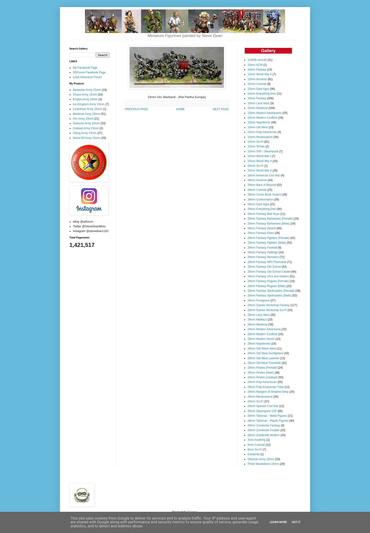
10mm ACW (255, 65)
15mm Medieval (258, 108)
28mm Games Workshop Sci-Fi (267, 310)
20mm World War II (260, 170)
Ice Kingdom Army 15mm (89, 104)
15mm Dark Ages (258, 89)
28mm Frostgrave (259, 300)
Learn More (278, 522)
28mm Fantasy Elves (261, 233)
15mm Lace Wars (259, 103)
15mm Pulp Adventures (262, 132)
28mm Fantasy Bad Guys (263, 214)
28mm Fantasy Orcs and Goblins (268, 276)
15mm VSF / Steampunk (263, 151)
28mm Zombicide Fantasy (264, 425)
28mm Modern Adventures (264, 329)
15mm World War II (260, 161)
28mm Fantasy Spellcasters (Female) (271, 290)
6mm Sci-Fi (255, 449)
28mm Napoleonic (259, 343)
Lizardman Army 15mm (87, 109)
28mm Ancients (257, 180)
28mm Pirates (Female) (262, 367)
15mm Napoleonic (259, 122)
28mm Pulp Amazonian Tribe (266, 387)
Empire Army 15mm (85, 99)
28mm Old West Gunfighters (265, 353)
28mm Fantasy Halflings (263, 252)
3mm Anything (256, 439)
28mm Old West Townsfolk (264, 363)
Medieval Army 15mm (86, 114)
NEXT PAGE (221, 109)
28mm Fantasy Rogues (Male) (267, 286)
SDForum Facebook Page (89, 72)
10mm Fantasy (257, 69)
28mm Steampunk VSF (262, 411)
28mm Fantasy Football (262, 247)
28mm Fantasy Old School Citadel (269, 271)
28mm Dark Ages (258, 204)
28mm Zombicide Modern (264, 435)
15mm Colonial (257, 84)
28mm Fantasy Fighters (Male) (267, 242)
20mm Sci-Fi (255, 165)
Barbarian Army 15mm (87, 90)
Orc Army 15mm (83, 118)
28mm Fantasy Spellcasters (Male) (269, 295)
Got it (296, 522)
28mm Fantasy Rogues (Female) (268, 281)
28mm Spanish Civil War (263, 406)
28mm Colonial (257, 190)
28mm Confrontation (260, 199)
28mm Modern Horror (261, 339)
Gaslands (254, 454)
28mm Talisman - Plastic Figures (268, 420)
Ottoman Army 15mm (261, 459)
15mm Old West (258, 127)
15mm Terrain (256, 146)
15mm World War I (259, 156)
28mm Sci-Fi (255, 401)
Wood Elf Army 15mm (86, 138)
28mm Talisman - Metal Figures (267, 415)
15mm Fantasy (257, 98)
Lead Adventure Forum (87, 77)
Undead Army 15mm (86, 128)
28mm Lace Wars (259, 314)
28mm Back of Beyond (262, 185)
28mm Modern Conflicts (263, 334)
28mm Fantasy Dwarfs (262, 228)
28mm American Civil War (264, 175)
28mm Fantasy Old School (264, 266)
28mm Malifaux (257, 319)
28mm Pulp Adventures (262, 382)
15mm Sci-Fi (255, 141)
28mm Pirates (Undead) (263, 377)
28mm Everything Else (262, 209)
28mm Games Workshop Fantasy (269, 305)
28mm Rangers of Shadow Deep (268, 391)
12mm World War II (260, 74)
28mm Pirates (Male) (261, 372)
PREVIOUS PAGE (136, 109)
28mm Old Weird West (262, 348)
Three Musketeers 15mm (263, 464)
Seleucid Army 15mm (86, 123)
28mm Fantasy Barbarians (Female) (270, 218)
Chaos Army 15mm (85, 94)
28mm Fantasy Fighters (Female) (268, 238)
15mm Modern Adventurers (265, 113)
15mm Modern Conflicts (263, 117)
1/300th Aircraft (257, 60)
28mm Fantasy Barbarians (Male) (269, 223)
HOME (180, 109)
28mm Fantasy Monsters (263, 257)
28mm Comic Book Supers (264, 194)
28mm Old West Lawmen (263, 358)
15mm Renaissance (260, 137)
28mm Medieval (258, 324)
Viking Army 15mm (85, 133)
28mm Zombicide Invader (263, 430)
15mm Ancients (257, 79)
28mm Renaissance (260, 396)
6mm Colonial (256, 444)
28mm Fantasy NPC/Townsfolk (267, 262)
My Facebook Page (85, 67)
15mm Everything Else (262, 93)
